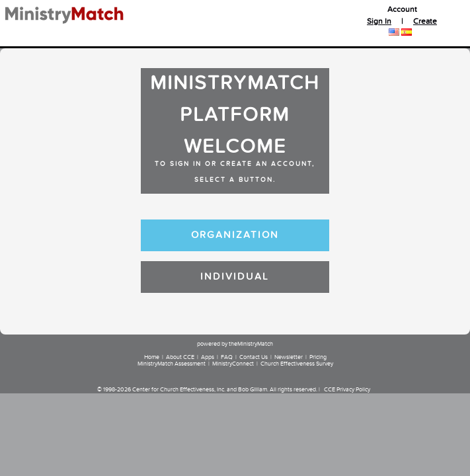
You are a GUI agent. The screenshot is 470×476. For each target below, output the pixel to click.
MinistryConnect (233, 364)
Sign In (379, 21)
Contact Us (253, 357)
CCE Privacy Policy (347, 390)
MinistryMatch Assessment (171, 364)
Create (425, 21)
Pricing (318, 357)
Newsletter (288, 357)
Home (151, 357)
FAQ (227, 357)
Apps (207, 357)
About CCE (180, 357)
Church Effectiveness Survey (296, 364)
